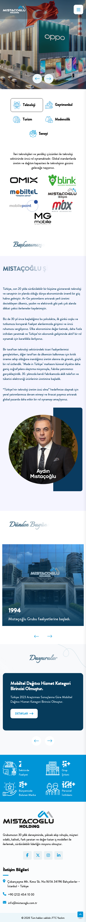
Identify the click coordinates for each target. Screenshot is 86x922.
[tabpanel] (43, 188)
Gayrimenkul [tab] (58, 105)
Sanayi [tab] (38, 134)
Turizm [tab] (22, 119)
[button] (37, 78)
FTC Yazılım (58, 918)
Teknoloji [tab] (24, 105)
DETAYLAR (21, 713)
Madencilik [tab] (57, 119)
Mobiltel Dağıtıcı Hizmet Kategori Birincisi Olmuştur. (40, 686)
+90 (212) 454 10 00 (21, 894)
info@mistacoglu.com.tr (22, 903)
